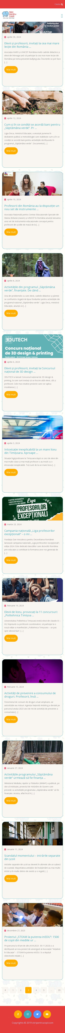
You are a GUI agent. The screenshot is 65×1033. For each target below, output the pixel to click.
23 (59, 990)
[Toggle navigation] (62, 15)
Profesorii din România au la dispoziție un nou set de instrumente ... (31, 207)
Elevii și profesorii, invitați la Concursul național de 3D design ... (29, 369)
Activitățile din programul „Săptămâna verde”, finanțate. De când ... (29, 288)
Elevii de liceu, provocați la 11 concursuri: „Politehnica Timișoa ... (31, 613)
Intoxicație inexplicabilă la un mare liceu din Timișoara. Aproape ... (30, 451)
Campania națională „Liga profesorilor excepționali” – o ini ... (29, 532)
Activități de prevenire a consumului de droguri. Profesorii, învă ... (30, 694)
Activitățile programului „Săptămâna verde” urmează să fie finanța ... (28, 776)
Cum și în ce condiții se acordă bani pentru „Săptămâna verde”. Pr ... (32, 126)
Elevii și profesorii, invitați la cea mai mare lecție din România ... (31, 45)
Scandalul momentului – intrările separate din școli (32, 857)
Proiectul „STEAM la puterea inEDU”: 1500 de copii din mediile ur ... (31, 938)
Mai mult (11, 69)
